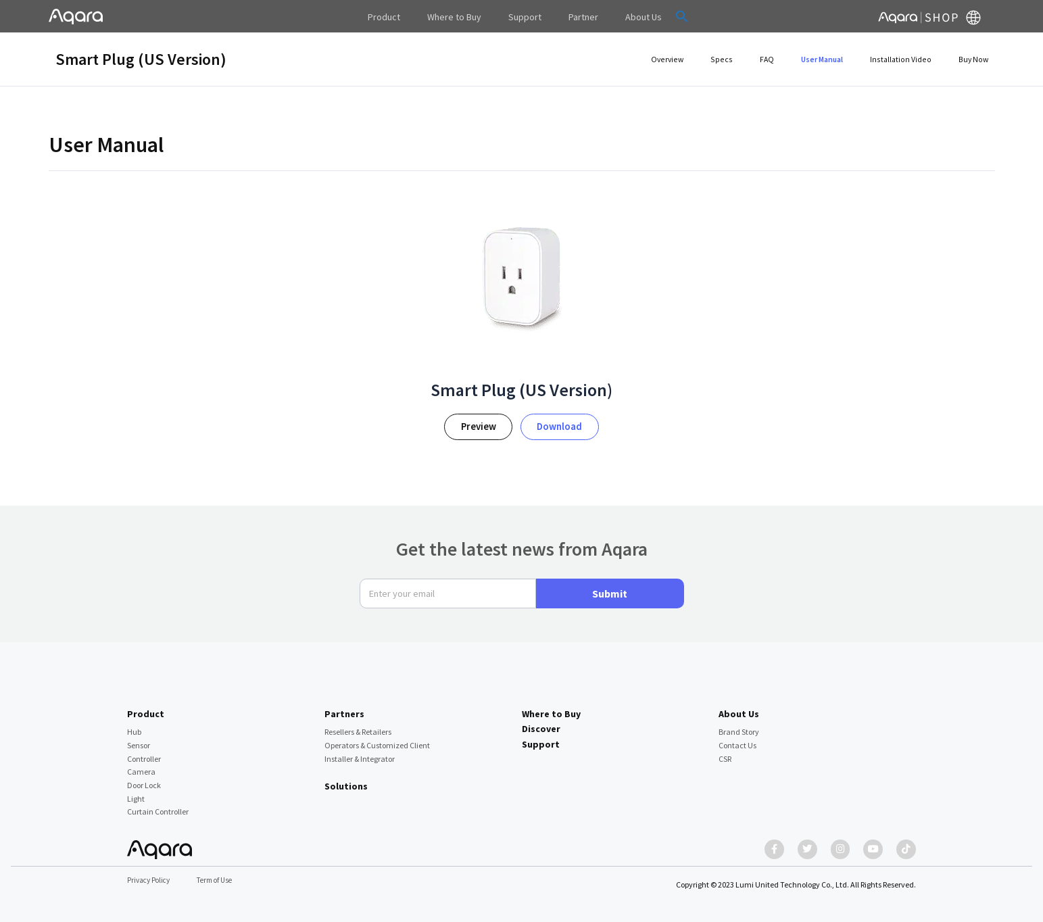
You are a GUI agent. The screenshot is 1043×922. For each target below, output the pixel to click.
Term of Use (221, 880)
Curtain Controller (158, 805)
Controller (144, 752)
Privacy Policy (150, 880)
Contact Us (737, 738)
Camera (141, 765)
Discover (541, 722)
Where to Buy (551, 707)
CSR (725, 752)
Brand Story (739, 725)
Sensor (138, 738)
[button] (662, 16)
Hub (134, 725)
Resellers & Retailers (357, 725)
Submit (609, 586)
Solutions (346, 779)
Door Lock (144, 778)
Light (136, 792)
